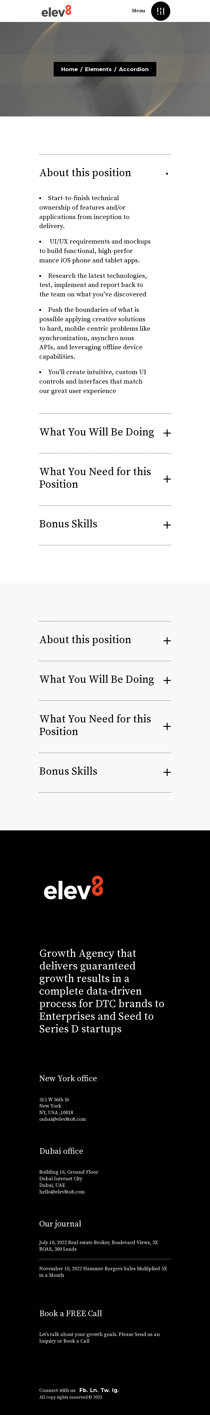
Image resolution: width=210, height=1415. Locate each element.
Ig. (115, 1390)
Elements (98, 69)
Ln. (94, 1390)
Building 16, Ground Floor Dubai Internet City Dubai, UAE (68, 1178)
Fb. (83, 1390)
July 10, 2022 (53, 1242)
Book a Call (77, 1341)
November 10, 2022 (60, 1269)
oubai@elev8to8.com (62, 1119)
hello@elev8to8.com (62, 1192)
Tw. (105, 1390)
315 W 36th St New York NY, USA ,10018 (56, 1106)
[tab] (105, 174)
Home (69, 69)
